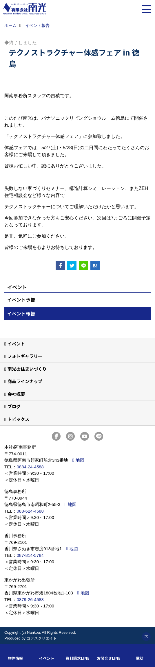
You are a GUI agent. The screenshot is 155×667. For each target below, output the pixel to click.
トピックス (18, 419)
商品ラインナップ (25, 381)
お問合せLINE (109, 658)
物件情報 (15, 658)
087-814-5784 (30, 555)
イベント (16, 344)
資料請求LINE (78, 658)
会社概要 (16, 394)
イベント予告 (21, 299)
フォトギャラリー (25, 356)
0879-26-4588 (30, 599)
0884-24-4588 (30, 466)
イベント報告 (21, 313)
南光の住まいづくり (27, 369)
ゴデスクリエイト (42, 638)
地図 (80, 460)
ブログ (14, 406)
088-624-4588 (30, 511)
